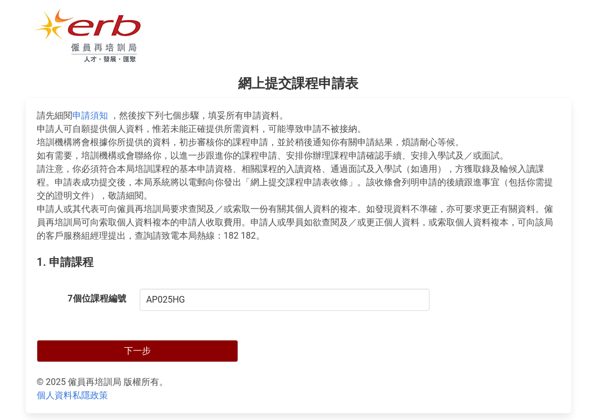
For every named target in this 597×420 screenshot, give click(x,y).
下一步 (137, 350)
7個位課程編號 (96, 298)
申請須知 (90, 115)
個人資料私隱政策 (72, 395)
